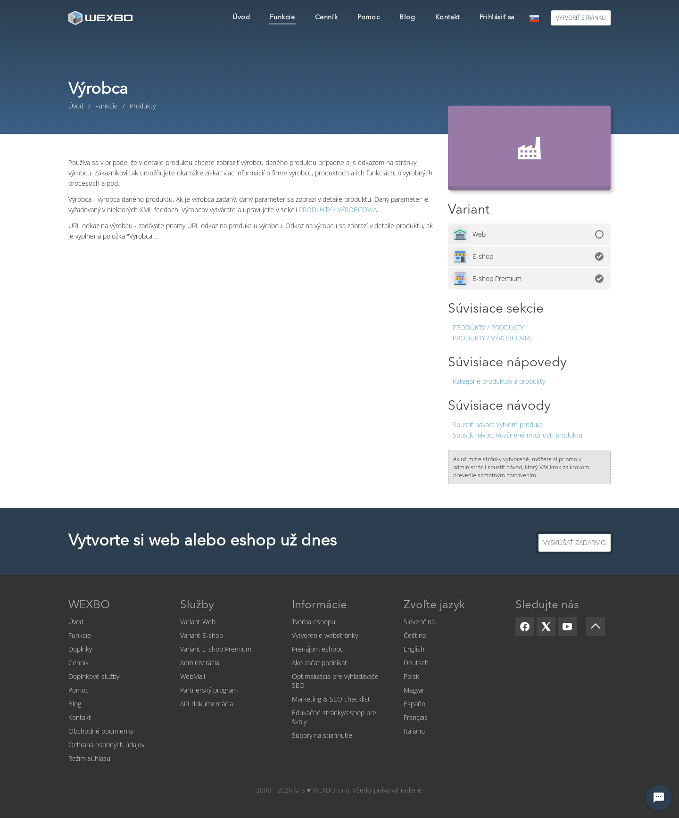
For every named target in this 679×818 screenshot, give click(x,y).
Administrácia (199, 662)
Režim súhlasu (89, 758)
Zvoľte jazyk (434, 605)
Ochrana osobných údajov (106, 744)
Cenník (78, 662)
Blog (74, 703)
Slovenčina (419, 621)
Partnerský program (209, 690)
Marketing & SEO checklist (331, 698)
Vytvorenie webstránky (325, 635)
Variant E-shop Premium (215, 648)
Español (415, 703)
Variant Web (197, 621)
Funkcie (79, 635)
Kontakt (79, 717)
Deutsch (416, 662)
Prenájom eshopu (318, 648)
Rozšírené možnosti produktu (517, 434)
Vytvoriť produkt (498, 424)
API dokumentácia (206, 703)
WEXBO (89, 605)
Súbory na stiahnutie (322, 735)
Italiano (414, 731)
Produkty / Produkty (488, 327)
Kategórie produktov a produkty (499, 381)
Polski (412, 676)
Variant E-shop (201, 635)
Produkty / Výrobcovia (491, 337)
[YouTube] (567, 626)
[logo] (101, 18)
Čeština (415, 635)
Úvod (75, 621)
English (414, 648)
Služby (197, 605)
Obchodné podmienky (100, 731)
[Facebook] (524, 626)
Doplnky (80, 648)
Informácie (319, 605)
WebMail (192, 676)
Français (416, 717)
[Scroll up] (595, 626)
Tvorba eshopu (313, 621)
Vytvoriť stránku (581, 18)
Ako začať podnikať (319, 662)
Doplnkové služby (93, 676)
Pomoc (78, 690)
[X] (546, 626)
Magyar (414, 690)
